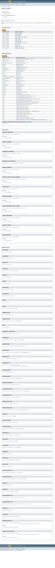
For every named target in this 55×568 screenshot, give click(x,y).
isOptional (18, 90)
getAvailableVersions (20, 64)
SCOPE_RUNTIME (18, 42)
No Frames (17, 3)
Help (25, 1)
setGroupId (18, 110)
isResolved (18, 93)
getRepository (19, 80)
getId (17, 77)
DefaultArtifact (5, 16)
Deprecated (19, 1)
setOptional (18, 112)
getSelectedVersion (20, 83)
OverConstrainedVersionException (31, 539)
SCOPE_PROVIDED (18, 40)
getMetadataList (19, 78)
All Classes (23, 3)
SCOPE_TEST (17, 46)
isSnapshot (18, 96)
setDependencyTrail (20, 106)
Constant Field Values (8, 142)
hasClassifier (19, 89)
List (3, 64)
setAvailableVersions (20, 102)
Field (7, 565)
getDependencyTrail (20, 71)
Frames (12, 3)
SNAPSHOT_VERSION (19, 47)
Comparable (5, 13)
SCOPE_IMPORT (18, 39)
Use (12, 1)
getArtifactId (19, 63)
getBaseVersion (19, 65)
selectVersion (19, 97)
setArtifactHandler (20, 99)
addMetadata (18, 60)
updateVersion (19, 123)
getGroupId (18, 76)
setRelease (18, 113)
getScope (18, 81)
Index (22, 1)
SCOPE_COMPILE (18, 36)
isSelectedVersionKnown (21, 94)
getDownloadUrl (19, 73)
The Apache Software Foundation (12, 566)
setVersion (18, 120)
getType (17, 84)
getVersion (18, 86)
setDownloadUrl (19, 107)
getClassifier (19, 67)
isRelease (18, 91)
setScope (18, 119)
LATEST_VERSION (18, 33)
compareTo (5, 127)
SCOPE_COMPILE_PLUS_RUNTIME (21, 37)
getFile (17, 74)
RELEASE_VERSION (18, 34)
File (3, 74)
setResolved (18, 116)
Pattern (7, 49)
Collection (5, 78)
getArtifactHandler (20, 61)
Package (6, 1)
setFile (17, 109)
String (7, 33)
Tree (15, 1)
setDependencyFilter (20, 104)
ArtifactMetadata (25, 60)
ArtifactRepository (7, 80)
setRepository (19, 115)
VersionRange (5, 87)
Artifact (8, 13)
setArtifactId (19, 100)
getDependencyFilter (20, 70)
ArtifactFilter (6, 70)
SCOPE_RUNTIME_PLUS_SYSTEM (21, 43)
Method (12, 565)
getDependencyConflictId (21, 68)
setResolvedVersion (20, 117)
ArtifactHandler (6, 61)
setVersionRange (19, 122)
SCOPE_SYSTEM (18, 45)
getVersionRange (19, 87)
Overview (2, 1)
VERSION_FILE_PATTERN (19, 49)
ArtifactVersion (8, 64)
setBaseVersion (19, 103)
